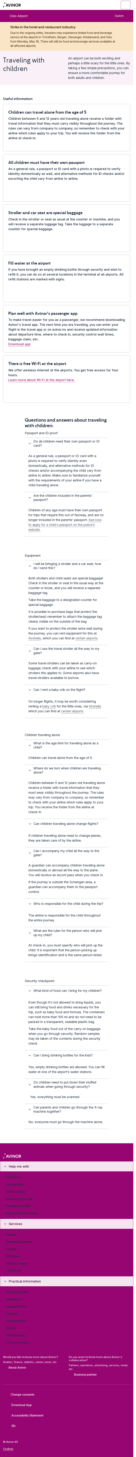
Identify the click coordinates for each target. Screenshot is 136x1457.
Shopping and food (19, 1242)
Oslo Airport (16, 16)
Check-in (12, 1313)
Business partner (83, 1375)
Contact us (13, 1177)
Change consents (20, 1394)
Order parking (15, 1191)
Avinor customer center (22, 1213)
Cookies (8, 1448)
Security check (16, 1321)
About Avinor (14, 1368)
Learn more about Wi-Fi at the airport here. (41, 380)
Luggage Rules (16, 1306)
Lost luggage (15, 1184)
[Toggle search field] (106, 5)
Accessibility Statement (24, 1415)
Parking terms (15, 1335)
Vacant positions (17, 1292)
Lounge (11, 1249)
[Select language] (11, 1426)
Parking (11, 1234)
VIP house (13, 1256)
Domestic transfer (18, 1206)
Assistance (13, 1299)
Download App (19, 1405)
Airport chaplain (17, 1263)
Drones (11, 1328)
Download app (19, 344)
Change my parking (19, 1199)
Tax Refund (13, 1270)
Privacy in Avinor (17, 1342)
